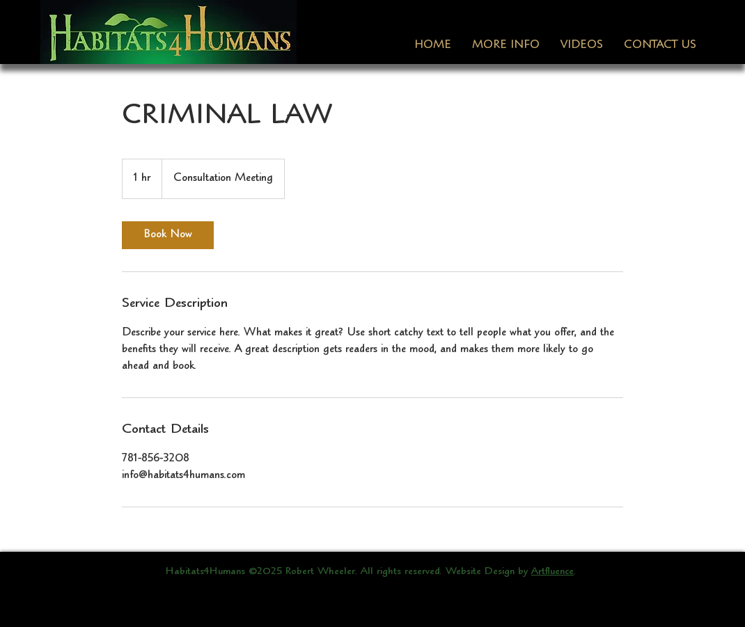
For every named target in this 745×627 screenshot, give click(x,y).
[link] (168, 235)
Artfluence (552, 571)
